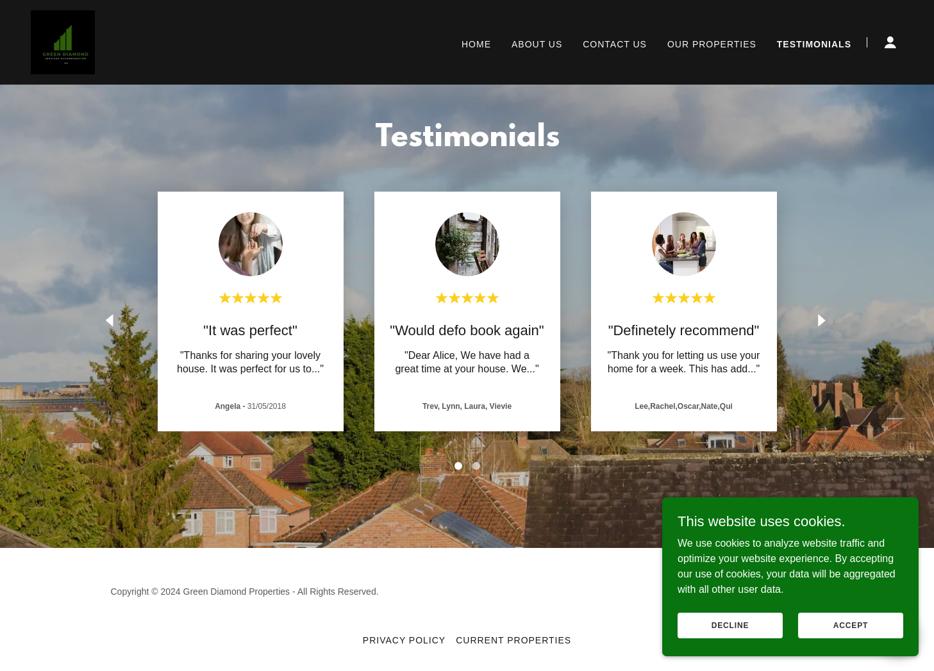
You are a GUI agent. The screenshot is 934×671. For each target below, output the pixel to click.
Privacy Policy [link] (404, 640)
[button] (890, 42)
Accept (850, 624)
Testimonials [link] (814, 44)
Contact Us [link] (615, 44)
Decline (730, 624)
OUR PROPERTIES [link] (711, 44)
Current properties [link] (513, 640)
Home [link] (476, 44)
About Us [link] (537, 44)
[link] (63, 41)
